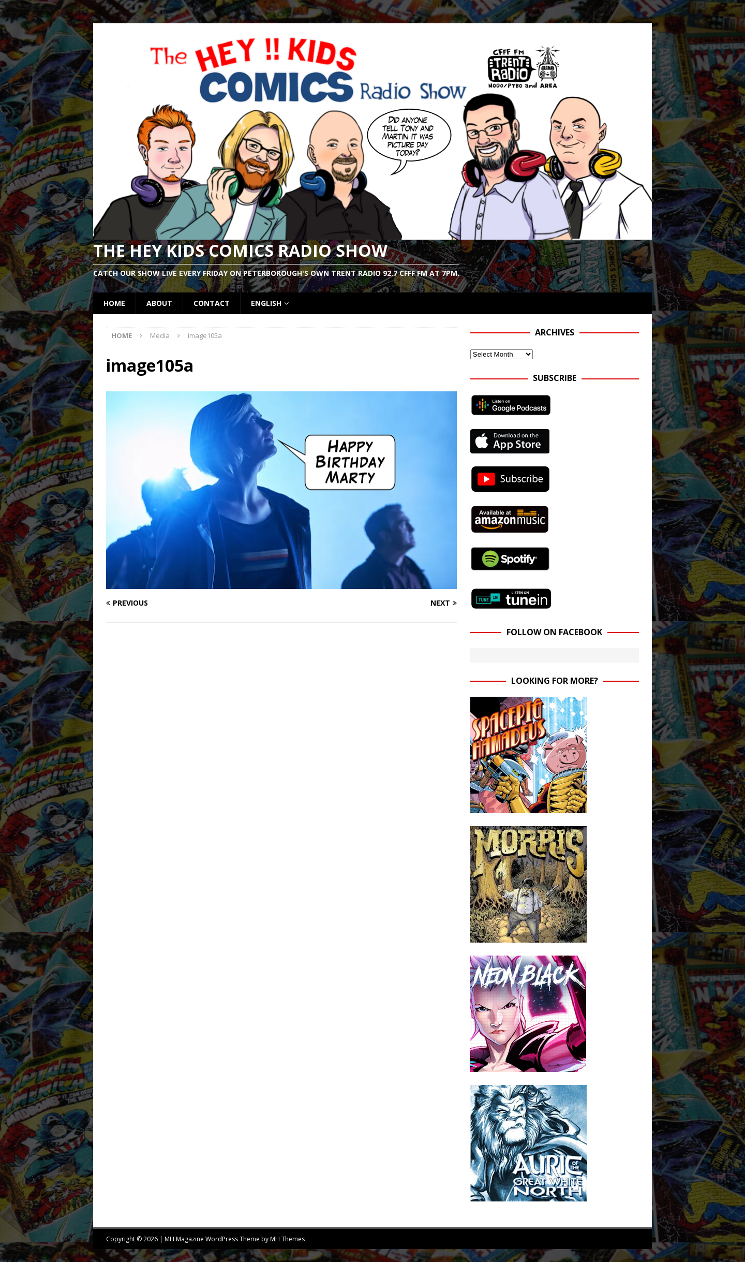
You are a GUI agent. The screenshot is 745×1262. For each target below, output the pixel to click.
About (159, 303)
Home (114, 303)
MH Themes (287, 1239)
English (266, 303)
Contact (211, 303)
